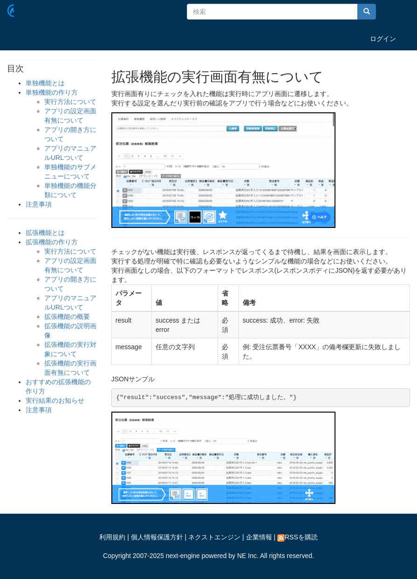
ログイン (383, 38)
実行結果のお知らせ (55, 400)
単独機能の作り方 (52, 92)
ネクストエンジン (214, 537)
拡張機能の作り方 (52, 242)
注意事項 (39, 204)
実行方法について (70, 101)
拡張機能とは (45, 232)
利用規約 (112, 537)
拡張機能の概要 (67, 316)
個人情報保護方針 (157, 537)
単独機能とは (45, 83)
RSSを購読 (297, 537)
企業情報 (259, 537)
